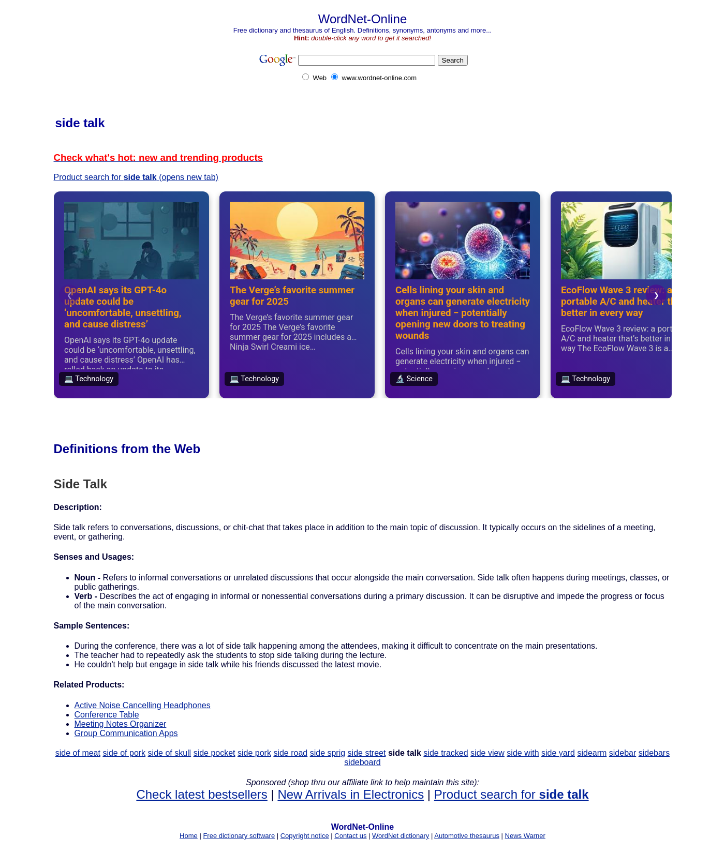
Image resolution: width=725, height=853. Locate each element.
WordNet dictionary (400, 836)
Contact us (350, 836)
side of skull (169, 753)
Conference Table (107, 714)
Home (189, 836)
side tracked (445, 753)
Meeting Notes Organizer (121, 724)
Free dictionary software (239, 836)
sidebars (654, 753)
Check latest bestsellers (201, 794)
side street (367, 753)
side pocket (214, 753)
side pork (254, 753)
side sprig (327, 753)
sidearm (591, 753)
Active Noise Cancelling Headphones (143, 705)
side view (487, 753)
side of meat (77, 753)
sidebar (622, 753)
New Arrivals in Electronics (350, 794)
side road (290, 753)
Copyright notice (304, 836)
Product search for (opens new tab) (136, 177)
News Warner (525, 836)
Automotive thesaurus (466, 836)
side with (523, 753)
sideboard (362, 762)
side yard (558, 753)
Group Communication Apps (126, 733)
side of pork (123, 753)
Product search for (511, 794)
